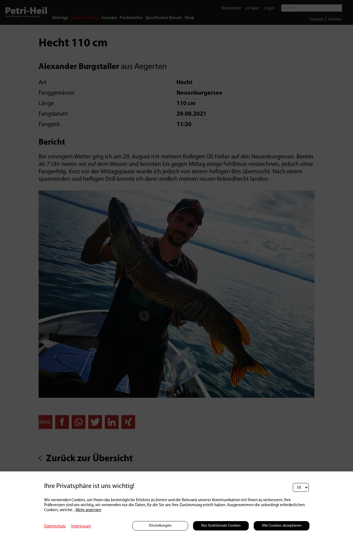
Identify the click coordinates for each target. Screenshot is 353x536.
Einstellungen (160, 526)
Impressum (81, 526)
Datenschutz (55, 526)
